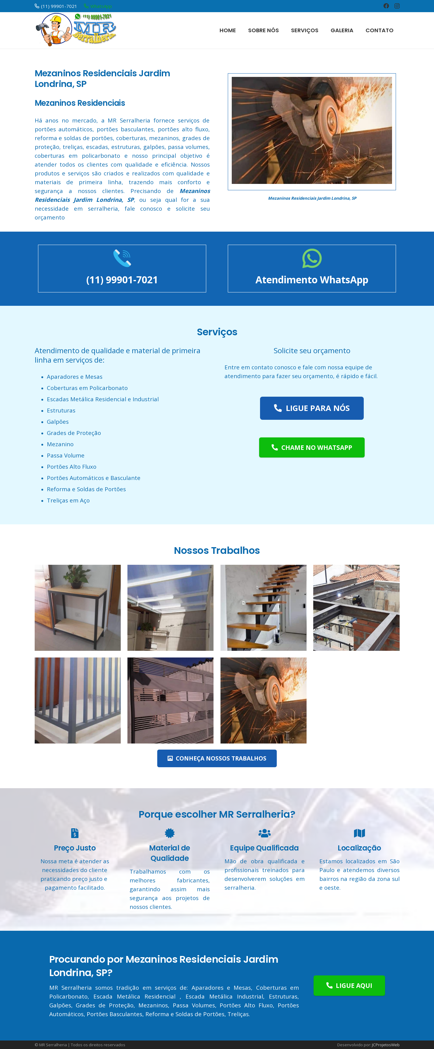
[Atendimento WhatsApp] (312, 260)
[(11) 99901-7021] (122, 260)
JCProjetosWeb (386, 1044)
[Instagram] (397, 6)
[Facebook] (386, 6)
